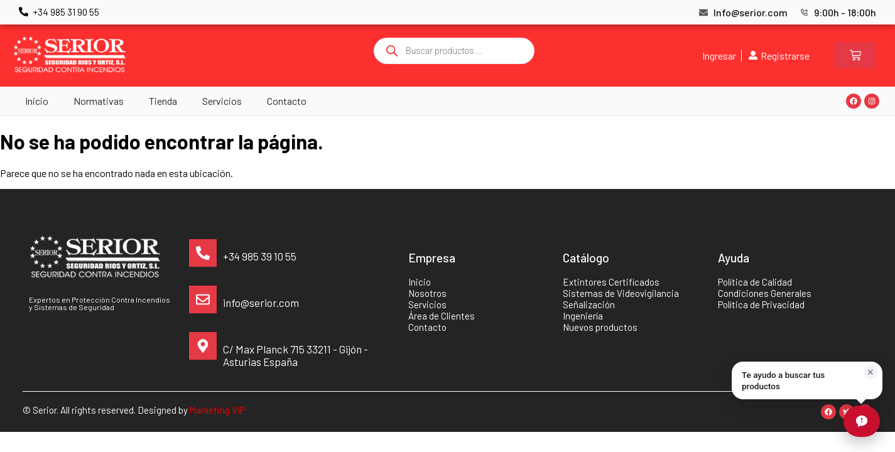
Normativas (98, 101)
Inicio (36, 101)
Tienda (163, 101)
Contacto (286, 101)
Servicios (222, 101)
